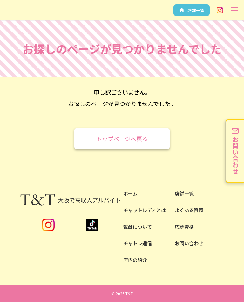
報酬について (137, 226)
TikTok (92, 225)
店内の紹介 (135, 259)
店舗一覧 (184, 193)
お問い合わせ (189, 243)
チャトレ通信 (137, 243)
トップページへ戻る (122, 138)
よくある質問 (189, 210)
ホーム (130, 193)
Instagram (220, 10)
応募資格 (184, 226)
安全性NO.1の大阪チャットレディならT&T (19, 15)
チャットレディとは (144, 210)
